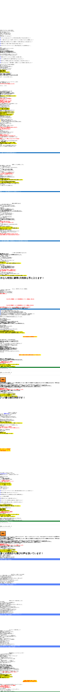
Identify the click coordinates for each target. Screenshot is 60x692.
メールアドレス (4, 368)
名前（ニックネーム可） (6, 372)
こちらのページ (3, 473)
